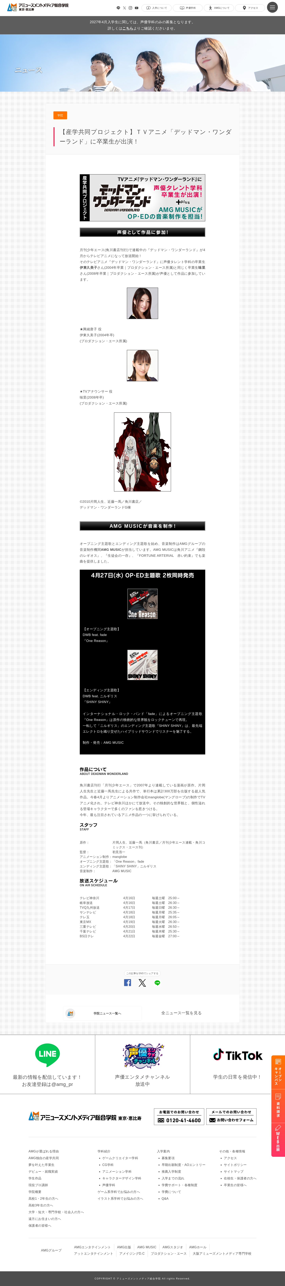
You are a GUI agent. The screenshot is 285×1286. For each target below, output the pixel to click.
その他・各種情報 (232, 1151)
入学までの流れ (173, 1178)
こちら (127, 28)
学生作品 (35, 1178)
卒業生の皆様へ (235, 1185)
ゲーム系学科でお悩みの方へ (119, 1192)
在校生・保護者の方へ (240, 1178)
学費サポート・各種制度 (180, 1185)
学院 (60, 115)
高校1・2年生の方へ (43, 1198)
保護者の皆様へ (39, 1225)
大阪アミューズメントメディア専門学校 (222, 1253)
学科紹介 (104, 1151)
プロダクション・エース (169, 1253)
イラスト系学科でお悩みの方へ (120, 1198)
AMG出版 (124, 1247)
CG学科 (108, 1165)
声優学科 (108, 1185)
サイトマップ (233, 1171)
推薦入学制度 (171, 1171)
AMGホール (197, 1247)
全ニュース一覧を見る (181, 1013)
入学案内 (163, 1151)
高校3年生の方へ (40, 1205)
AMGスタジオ (172, 1247)
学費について (171, 1192)
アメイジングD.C (132, 1253)
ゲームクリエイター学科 (120, 1158)
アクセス (230, 1158)
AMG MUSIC (146, 1247)
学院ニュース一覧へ (93, 1013)
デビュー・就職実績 (43, 1171)
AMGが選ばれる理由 (43, 1151)
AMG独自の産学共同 (43, 1158)
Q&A (165, 1198)
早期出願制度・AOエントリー (184, 1165)
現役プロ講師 (38, 1185)
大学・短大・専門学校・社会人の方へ (56, 1212)
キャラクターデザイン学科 (122, 1178)
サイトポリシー (235, 1165)
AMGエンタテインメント (92, 1247)
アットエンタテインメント (93, 1253)
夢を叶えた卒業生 (41, 1165)
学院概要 (35, 1192)
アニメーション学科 (117, 1171)
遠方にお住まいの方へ (44, 1218)
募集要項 (168, 1158)
